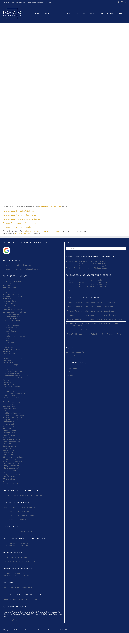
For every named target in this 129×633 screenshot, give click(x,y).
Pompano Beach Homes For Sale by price (19, 211)
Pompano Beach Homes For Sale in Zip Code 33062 (86, 264)
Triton (5, 472)
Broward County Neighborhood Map (17, 265)
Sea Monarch (8, 448)
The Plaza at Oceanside (12, 413)
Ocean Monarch (9, 395)
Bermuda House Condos (12, 310)
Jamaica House (9, 380)
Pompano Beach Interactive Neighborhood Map (21, 269)
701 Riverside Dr (9, 286)
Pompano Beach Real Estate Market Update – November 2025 (91, 315)
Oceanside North (9, 404)
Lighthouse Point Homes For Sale (16, 573)
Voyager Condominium (12, 475)
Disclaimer (70, 372)
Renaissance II (8, 424)
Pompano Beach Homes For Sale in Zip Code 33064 (86, 266)
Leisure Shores (9, 384)
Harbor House (8, 369)
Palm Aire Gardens (10, 406)
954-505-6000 (46, 2)
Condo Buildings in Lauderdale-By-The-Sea (20, 600)
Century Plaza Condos (11, 325)
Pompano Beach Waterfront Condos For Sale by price (24, 223)
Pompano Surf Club (10, 420)
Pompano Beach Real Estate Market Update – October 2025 (90, 330)
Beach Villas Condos (11, 308)
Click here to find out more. (13, 620)
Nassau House (8, 391)
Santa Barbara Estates (11, 442)
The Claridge (8, 330)
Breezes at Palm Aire (11, 319)
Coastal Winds (8, 334)
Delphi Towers (8, 345)
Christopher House (10, 327)
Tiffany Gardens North (11, 468)
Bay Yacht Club (9, 305)
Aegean (6, 290)
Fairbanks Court (9, 352)
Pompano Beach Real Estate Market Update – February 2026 (91, 303)
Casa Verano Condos (11, 323)
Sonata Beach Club (10, 459)
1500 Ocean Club (9, 283)
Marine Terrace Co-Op (11, 389)
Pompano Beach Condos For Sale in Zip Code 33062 (86, 282)
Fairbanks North (9, 354)
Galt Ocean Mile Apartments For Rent (17, 545)
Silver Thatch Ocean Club (13, 457)
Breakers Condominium (12, 316)
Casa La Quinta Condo (11, 321)
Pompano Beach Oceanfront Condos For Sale (20, 227)
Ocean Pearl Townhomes (12, 398)
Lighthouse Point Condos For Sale (16, 576)
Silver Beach (8, 453)
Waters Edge (8, 481)
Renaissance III (8, 426)
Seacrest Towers (9, 446)
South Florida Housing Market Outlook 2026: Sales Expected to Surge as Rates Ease (95, 335)
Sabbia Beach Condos (11, 439)
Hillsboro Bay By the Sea (12, 371)
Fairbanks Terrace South (12, 358)
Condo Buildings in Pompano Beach (17, 511)
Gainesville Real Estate (51, 231)
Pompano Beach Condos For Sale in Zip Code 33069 (86, 287)
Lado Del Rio (8, 382)
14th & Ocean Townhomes (13, 281)
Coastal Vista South (10, 332)
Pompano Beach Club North (14, 415)
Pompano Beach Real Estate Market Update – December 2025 (91, 311)
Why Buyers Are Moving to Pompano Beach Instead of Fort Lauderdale (95, 319)
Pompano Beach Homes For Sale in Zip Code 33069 (86, 268)
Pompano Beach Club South (14, 417)
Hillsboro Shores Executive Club (15, 376)
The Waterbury (9, 477)
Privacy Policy (71, 368)
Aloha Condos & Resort (12, 292)
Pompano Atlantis (10, 301)
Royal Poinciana (9, 435)
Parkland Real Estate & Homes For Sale (18, 588)
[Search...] (96, 248)
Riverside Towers (9, 433)
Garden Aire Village (10, 365)
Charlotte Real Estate (31, 231)
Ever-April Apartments (11, 349)
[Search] (68, 248)
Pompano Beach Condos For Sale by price (19, 215)
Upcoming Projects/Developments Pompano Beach (23, 495)
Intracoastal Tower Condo (13, 378)
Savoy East (7, 444)
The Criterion (8, 338)
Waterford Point (9, 479)
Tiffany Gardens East (11, 464)
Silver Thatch (8, 455)
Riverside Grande (9, 431)
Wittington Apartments (11, 483)
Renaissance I (8, 422)
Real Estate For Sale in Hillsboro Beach (18, 557)
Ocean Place (8, 400)
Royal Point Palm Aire (11, 437)
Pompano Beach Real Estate (50, 207)
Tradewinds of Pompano (12, 470)
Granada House (9, 367)
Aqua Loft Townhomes (11, 294)
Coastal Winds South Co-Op (14, 336)
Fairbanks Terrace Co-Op (12, 356)
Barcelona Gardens (10, 303)
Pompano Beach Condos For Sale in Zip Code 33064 (86, 285)
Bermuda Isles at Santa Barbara (15, 312)
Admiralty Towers (9, 288)
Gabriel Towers (8, 362)
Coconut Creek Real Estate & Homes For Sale (21, 531)
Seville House (8, 450)
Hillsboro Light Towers (11, 373)
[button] (120, 13)
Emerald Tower (9, 347)
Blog (68, 291)
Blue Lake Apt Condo (11, 314)
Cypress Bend (8, 343)
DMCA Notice (71, 376)
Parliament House (10, 411)
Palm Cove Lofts (9, 409)
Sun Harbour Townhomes (13, 461)
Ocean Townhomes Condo (13, 402)
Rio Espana (7, 428)
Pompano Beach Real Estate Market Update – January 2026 (90, 307)
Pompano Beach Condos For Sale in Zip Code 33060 (86, 280)
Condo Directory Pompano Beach (16, 519)
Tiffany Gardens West (11, 466)
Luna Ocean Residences (12, 387)
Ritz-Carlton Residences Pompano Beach (19, 508)
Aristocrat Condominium (12, 297)
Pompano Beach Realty (24, 233)
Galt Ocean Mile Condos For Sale (16, 543)
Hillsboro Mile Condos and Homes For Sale (20, 561)
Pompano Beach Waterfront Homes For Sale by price (23, 219)
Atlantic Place (8, 299)
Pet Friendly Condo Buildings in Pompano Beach (22, 515)
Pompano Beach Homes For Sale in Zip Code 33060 (86, 261)
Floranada (7, 360)
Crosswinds (7, 341)
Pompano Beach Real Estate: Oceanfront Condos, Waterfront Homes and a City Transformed (95, 325)
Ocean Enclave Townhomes (14, 393)
